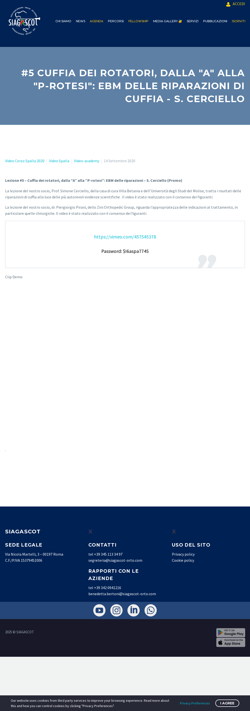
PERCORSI (116, 21)
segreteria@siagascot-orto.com (115, 560)
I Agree (227, 703)
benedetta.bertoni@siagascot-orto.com (122, 593)
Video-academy (86, 160)
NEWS (80, 21)
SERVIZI (192, 21)
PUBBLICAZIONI (215, 21)
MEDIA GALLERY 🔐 (167, 21)
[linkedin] (133, 610)
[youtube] (99, 610)
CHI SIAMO (63, 21)
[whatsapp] (151, 610)
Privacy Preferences (195, 703)
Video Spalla (59, 160)
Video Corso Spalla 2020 (24, 160)
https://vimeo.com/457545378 (125, 237)
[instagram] (116, 610)
